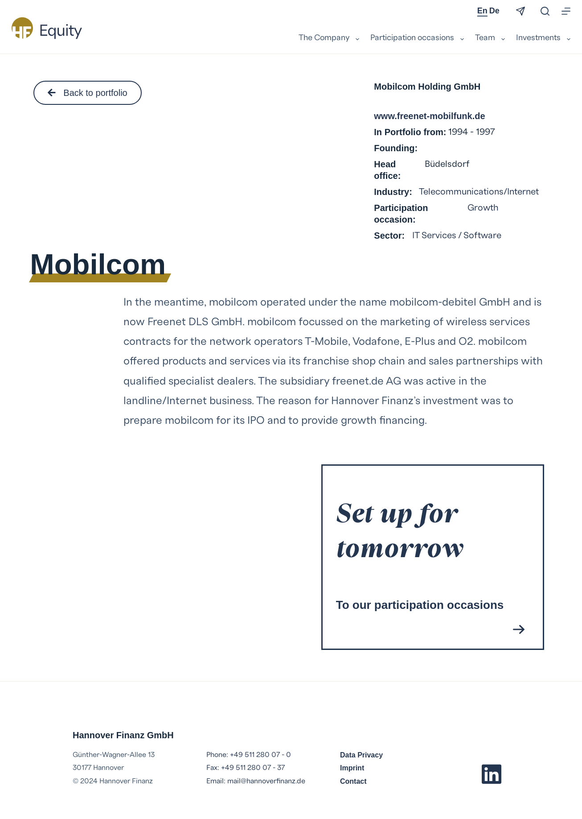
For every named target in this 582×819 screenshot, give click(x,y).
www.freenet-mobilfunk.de (429, 116)
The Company (330, 38)
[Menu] (566, 11)
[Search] (545, 11)
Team (491, 38)
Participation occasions (418, 38)
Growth (483, 207)
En (482, 10)
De (494, 10)
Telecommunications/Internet (479, 191)
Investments (543, 38)
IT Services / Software (456, 235)
